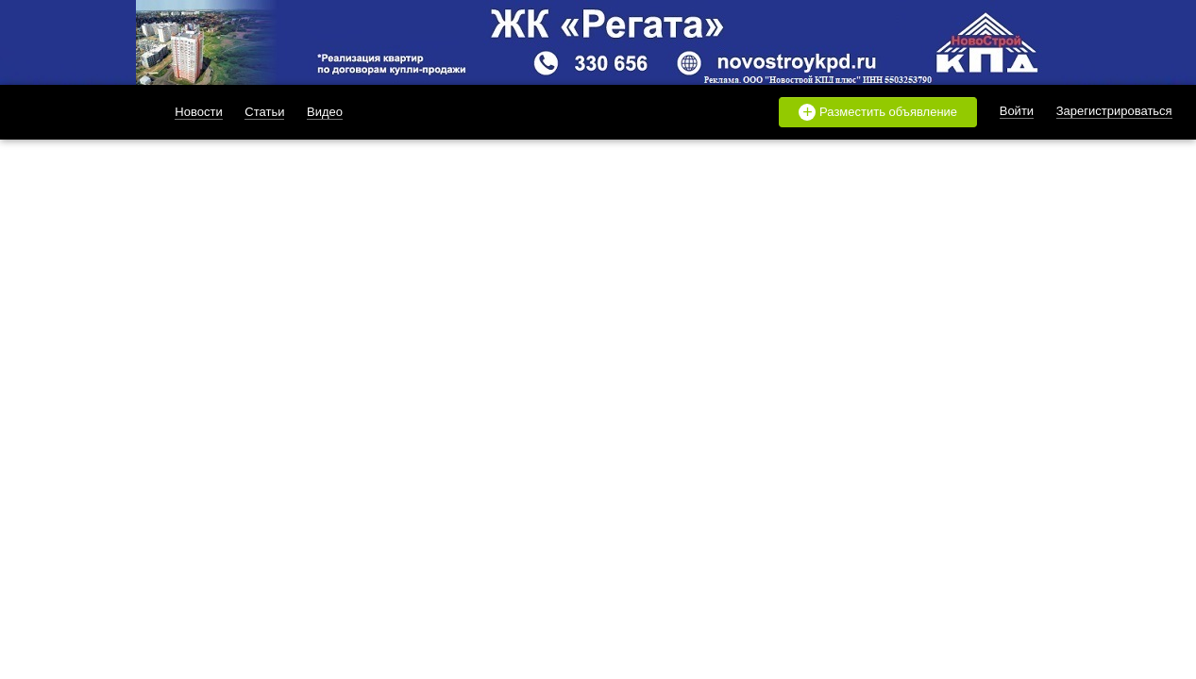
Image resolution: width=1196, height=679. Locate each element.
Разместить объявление (878, 112)
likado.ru (75, 112)
